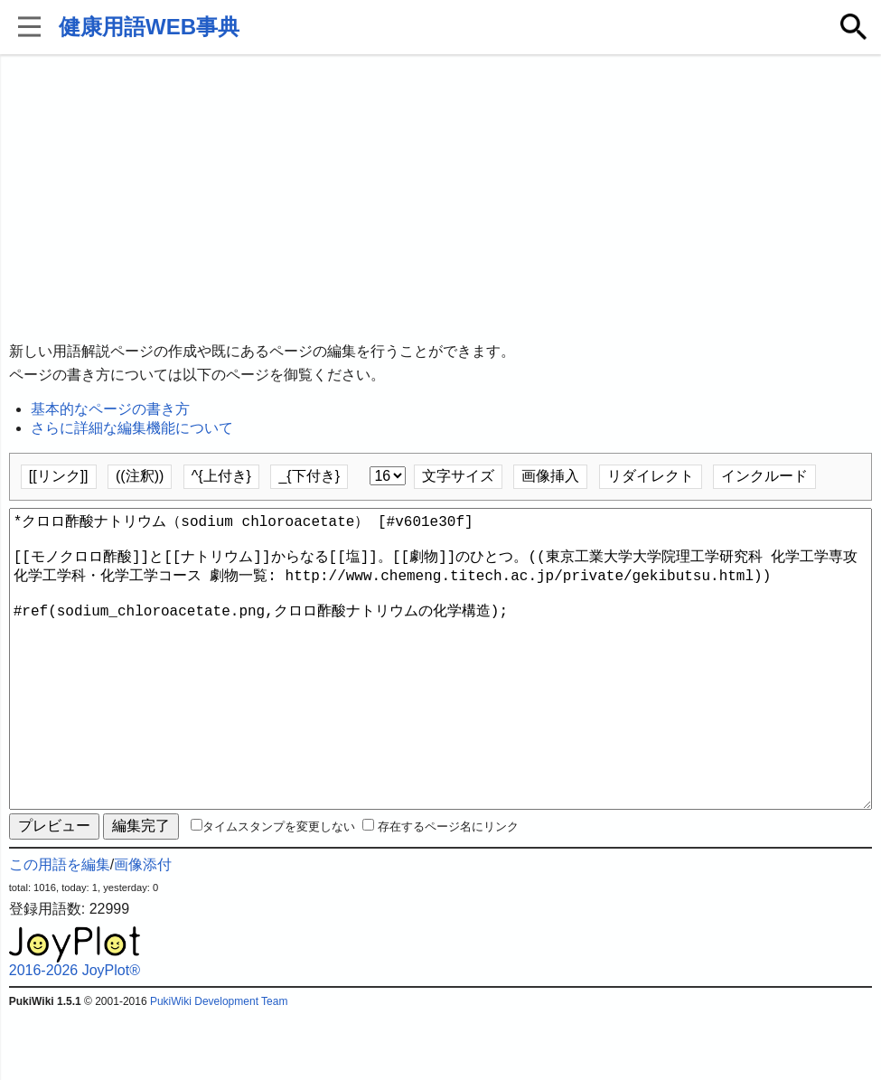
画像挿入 (550, 476)
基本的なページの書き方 (110, 409)
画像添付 (143, 929)
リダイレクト (650, 476)
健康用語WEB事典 (149, 26)
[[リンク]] (59, 476)
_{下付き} (309, 476)
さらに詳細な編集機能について (132, 428)
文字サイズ (458, 476)
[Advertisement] (441, 198)
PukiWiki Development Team (219, 1066)
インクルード (764, 476)
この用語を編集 (59, 929)
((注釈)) (140, 476)
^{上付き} (221, 476)
